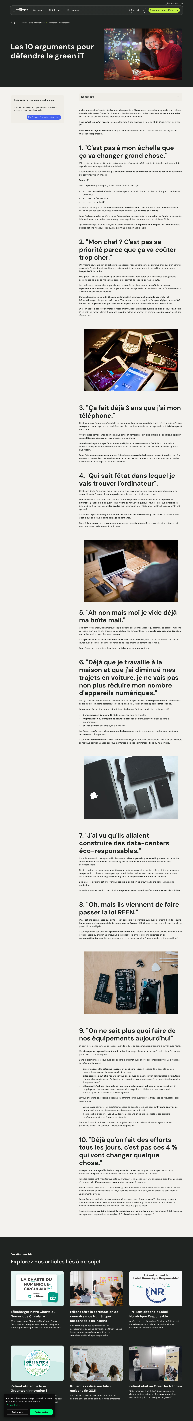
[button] (39, 10)
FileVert (113, 642)
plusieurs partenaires (114, 523)
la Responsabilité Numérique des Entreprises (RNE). (153, 938)
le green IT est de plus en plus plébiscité (101, 276)
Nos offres (138, 10)
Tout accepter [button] (41, 1412)
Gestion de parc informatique (32, 23)
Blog (13, 23)
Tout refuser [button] (17, 1412)
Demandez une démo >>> (164, 10)
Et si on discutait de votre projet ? (137, 1214)
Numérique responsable (59, 23)
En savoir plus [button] (13, 1405)
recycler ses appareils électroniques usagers (141, 1122)
